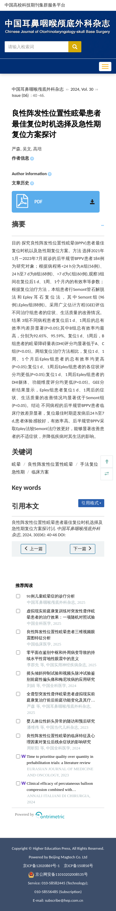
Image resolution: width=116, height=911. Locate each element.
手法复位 (89, 464)
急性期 (18, 472)
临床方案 (40, 472)
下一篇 (82, 548)
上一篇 (33, 548)
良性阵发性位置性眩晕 (50, 464)
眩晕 (16, 464)
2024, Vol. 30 (82, 89)
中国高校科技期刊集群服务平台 (35, 5)
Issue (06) (20, 95)
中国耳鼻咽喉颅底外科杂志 (38, 89)
